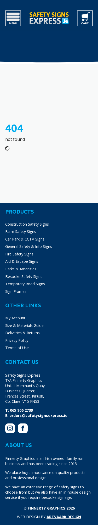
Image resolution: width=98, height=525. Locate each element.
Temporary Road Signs (25, 283)
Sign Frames (15, 291)
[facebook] (23, 428)
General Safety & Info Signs (28, 246)
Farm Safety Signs (20, 231)
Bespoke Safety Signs (23, 276)
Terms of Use (17, 347)
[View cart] (85, 18)
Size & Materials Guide (24, 325)
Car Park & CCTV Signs (24, 239)
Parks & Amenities (20, 268)
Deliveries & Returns (22, 332)
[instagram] (10, 428)
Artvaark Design (64, 516)
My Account (15, 317)
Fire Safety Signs (19, 254)
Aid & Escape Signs (21, 261)
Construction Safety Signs (27, 224)
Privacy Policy (16, 340)
